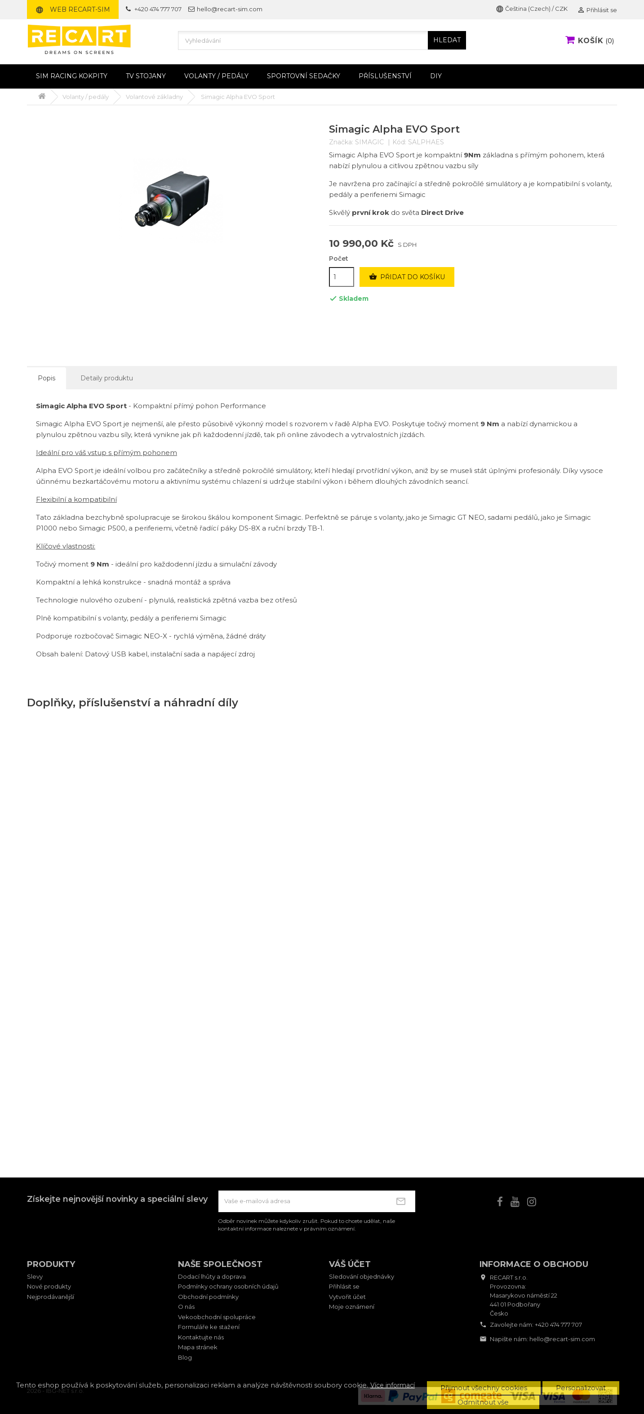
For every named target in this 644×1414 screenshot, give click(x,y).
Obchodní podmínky (208, 1296)
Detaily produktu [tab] (106, 378)
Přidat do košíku (407, 276)
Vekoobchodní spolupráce (217, 1316)
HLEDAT (447, 40)
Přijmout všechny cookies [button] (483, 1387)
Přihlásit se (344, 1286)
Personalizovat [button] (581, 1387)
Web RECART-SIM (73, 9)
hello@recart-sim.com (562, 1339)
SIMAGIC (369, 142)
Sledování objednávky (361, 1276)
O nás (186, 1306)
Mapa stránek (198, 1347)
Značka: (341, 142)
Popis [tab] (46, 378)
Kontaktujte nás (201, 1337)
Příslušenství (385, 76)
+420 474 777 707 (558, 1324)
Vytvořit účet (347, 1296)
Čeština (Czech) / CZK (532, 8)
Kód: (399, 142)
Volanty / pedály (216, 76)
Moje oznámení (351, 1306)
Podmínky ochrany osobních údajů (228, 1286)
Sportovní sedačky (303, 76)
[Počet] (341, 277)
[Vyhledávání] (322, 40)
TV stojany (146, 76)
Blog (185, 1357)
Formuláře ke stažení (209, 1326)
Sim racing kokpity (71, 76)
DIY (436, 76)
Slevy (35, 1276)
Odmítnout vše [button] (483, 1402)
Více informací (392, 1385)
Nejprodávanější (50, 1296)
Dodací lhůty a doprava (212, 1276)
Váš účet (350, 1264)
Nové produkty (49, 1286)
